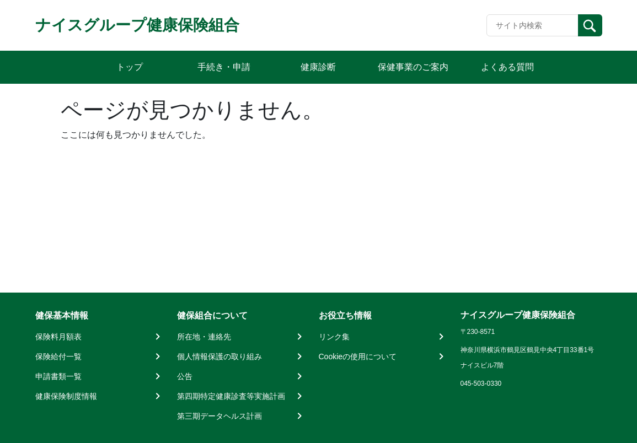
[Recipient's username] (532, 25)
